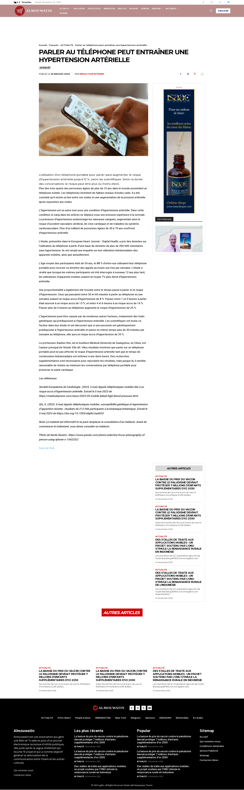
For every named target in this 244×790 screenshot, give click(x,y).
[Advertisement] (95, 31)
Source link (46, 448)
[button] (211, 10)
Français (54, 45)
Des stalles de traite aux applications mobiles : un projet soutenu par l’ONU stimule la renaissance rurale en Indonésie (178, 545)
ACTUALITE (67, 45)
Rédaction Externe (92, 74)
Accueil (43, 45)
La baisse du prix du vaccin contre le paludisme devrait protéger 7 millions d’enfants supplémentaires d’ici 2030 (178, 484)
